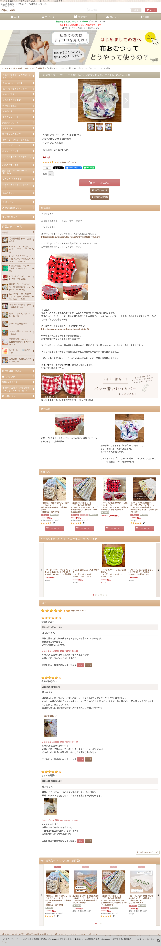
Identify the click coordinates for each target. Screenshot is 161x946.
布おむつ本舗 (8, 10)
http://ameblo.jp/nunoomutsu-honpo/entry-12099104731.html (70, 237)
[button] (145, 17)
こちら (4, 942)
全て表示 (148, 852)
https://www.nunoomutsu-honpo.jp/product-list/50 (65, 329)
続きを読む (50, 716)
